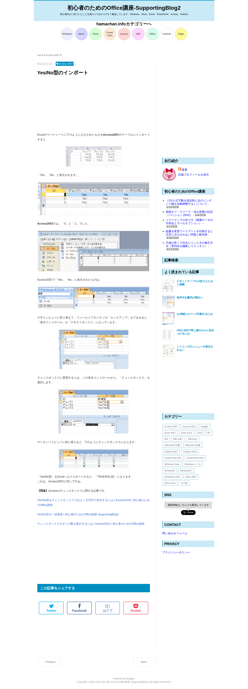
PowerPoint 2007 (173, 458)
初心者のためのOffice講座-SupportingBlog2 (124, 8)
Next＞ (144, 662)
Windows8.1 (186, 470)
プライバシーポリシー (176, 552)
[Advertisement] (93, 104)
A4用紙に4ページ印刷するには (195, 313)
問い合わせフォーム (174, 533)
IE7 (209, 432)
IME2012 (192, 439)
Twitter (51, 607)
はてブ (107, 607)
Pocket (136, 607)
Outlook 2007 (171, 451)
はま (184, 169)
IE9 (166, 439)
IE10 (199, 432)
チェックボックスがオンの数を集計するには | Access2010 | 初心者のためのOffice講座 (91, 523)
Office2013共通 (193, 445)
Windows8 (170, 470)
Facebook (79, 607)
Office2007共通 (172, 445)
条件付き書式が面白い (190, 297)
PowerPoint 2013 (195, 458)
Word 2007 (191, 477)
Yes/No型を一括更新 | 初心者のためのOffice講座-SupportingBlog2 (78, 514)
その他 (184, 483)
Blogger (130, 678)
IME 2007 (178, 439)
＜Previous (49, 662)
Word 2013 (170, 483)
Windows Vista (172, 464)
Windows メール (192, 464)
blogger (204, 426)
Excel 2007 (170, 432)
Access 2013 (189, 426)
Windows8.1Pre (172, 477)
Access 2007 (171, 426)
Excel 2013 (186, 432)
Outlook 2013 (189, 451)
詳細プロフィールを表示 (193, 174)
